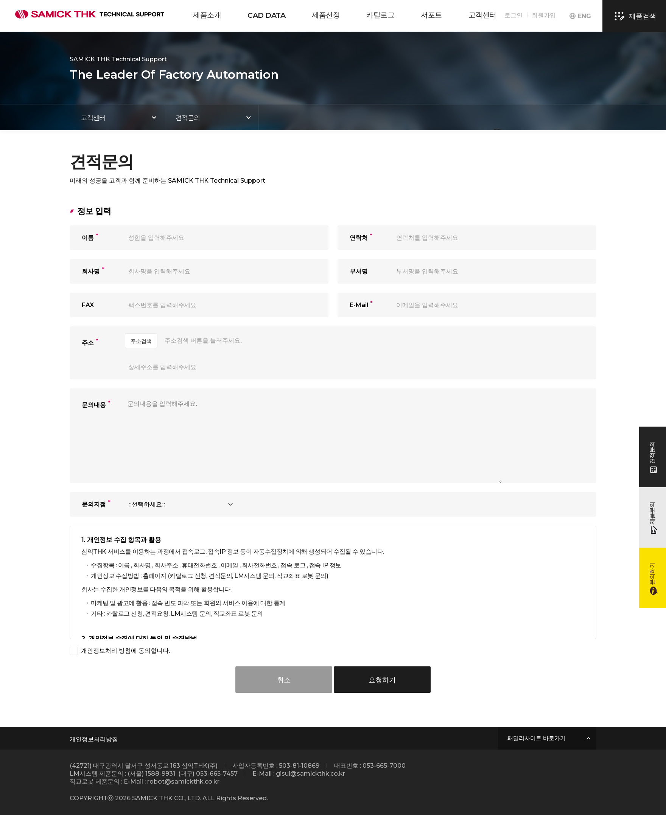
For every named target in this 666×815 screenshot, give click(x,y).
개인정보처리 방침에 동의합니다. (125, 650)
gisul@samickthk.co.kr (310, 773)
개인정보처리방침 (94, 739)
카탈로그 (380, 15)
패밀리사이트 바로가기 (536, 738)
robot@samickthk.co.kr (183, 781)
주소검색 (141, 341)
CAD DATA (266, 15)
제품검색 (634, 16)
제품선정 (326, 15)
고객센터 (482, 15)
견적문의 (188, 117)
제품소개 (207, 15)
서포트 (431, 15)
